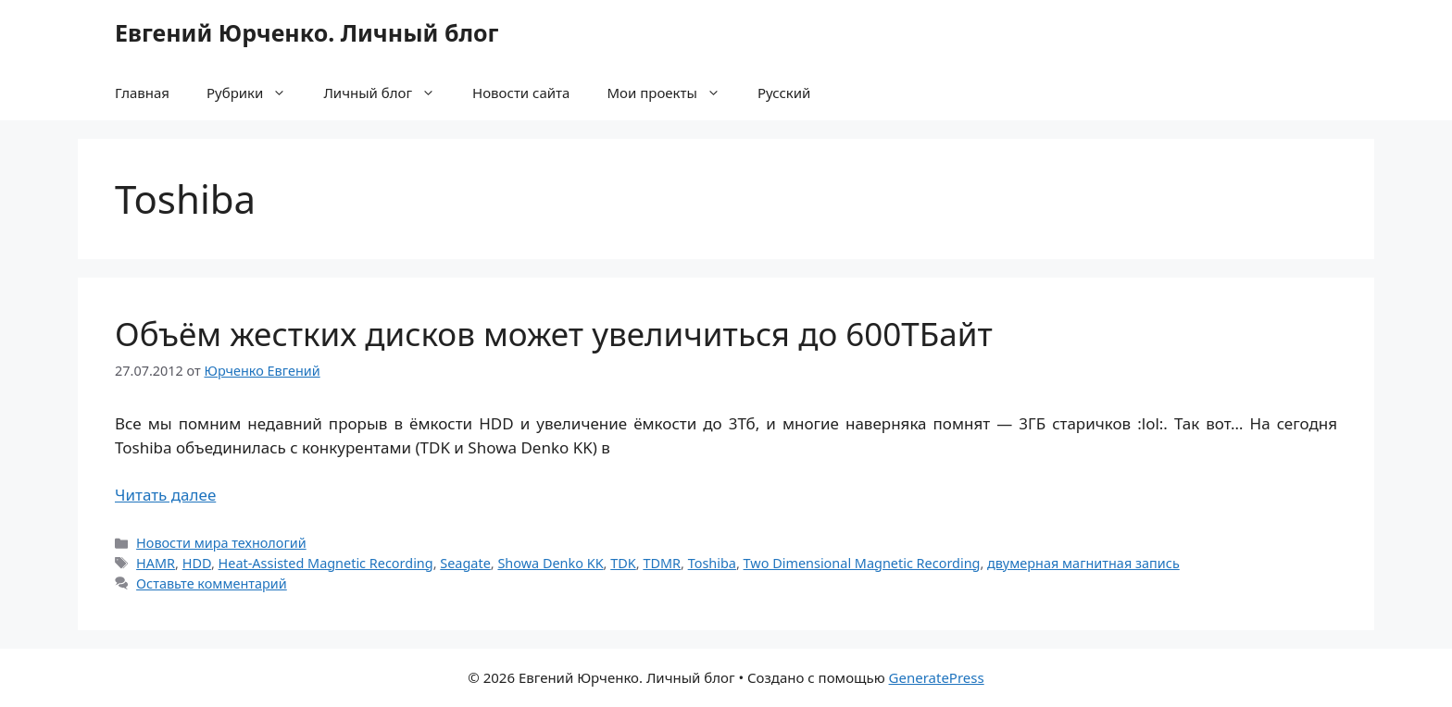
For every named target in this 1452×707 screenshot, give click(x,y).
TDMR (662, 563)
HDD (196, 563)
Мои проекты (672, 92)
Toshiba (712, 563)
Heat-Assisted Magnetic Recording (326, 563)
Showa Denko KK (550, 563)
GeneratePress (936, 677)
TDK (623, 563)
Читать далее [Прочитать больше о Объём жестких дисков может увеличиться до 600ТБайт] (165, 494)
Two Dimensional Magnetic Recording (862, 563)
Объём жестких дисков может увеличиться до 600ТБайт (554, 333)
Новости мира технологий (221, 543)
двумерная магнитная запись (1083, 563)
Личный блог (388, 92)
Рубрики (256, 92)
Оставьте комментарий (211, 583)
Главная (142, 92)
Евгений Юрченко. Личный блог (306, 32)
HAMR (155, 563)
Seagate (465, 563)
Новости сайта (521, 92)
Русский (784, 92)
